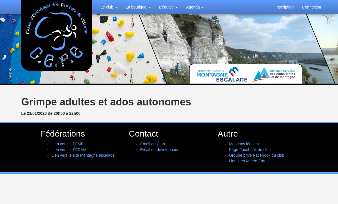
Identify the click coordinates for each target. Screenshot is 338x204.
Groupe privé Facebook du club (256, 155)
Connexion (311, 7)
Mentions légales (244, 144)
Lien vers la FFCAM (69, 149)
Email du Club (152, 144)
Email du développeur (159, 149)
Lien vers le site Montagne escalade (83, 155)
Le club (109, 7)
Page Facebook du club (250, 149)
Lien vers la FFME (68, 144)
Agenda (195, 7)
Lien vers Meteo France (250, 161)
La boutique (138, 7)
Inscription (285, 7)
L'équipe (168, 7)
